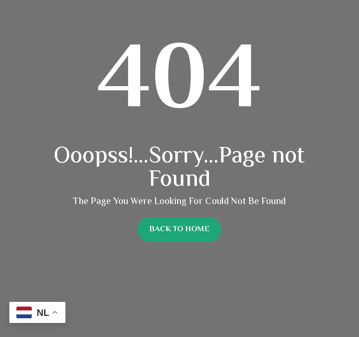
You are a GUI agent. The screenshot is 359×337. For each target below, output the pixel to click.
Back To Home (179, 229)
